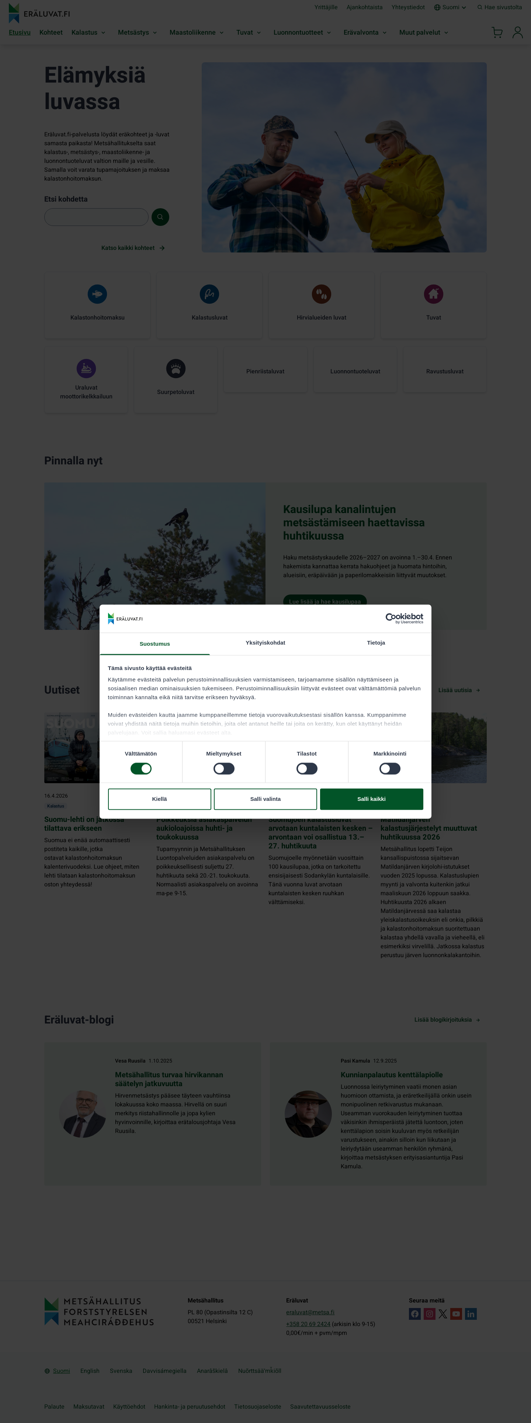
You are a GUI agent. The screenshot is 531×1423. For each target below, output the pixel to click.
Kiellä (159, 799)
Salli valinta (265, 799)
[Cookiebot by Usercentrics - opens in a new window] (391, 618)
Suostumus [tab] (155, 644)
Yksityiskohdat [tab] (265, 643)
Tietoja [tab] (376, 643)
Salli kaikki (371, 799)
